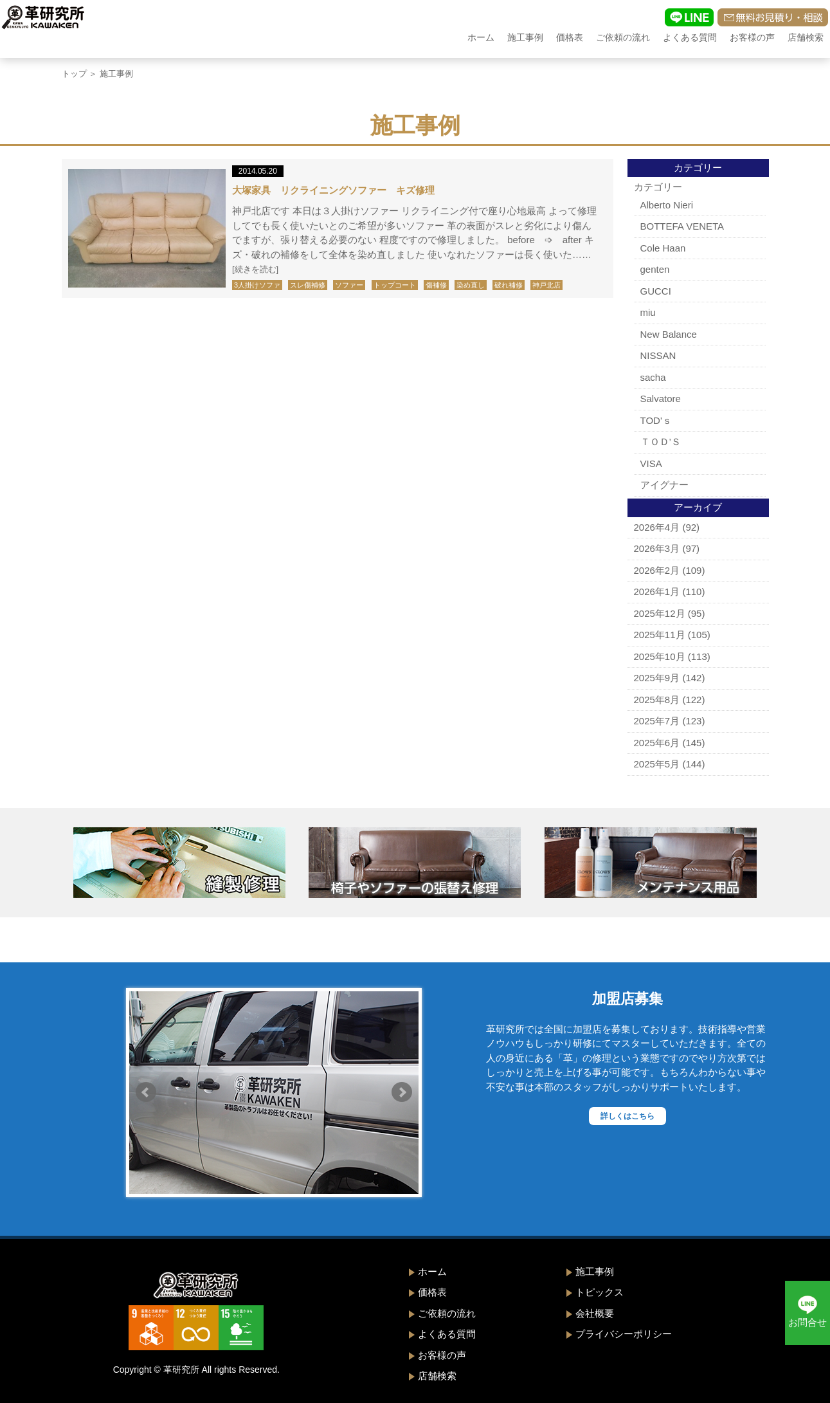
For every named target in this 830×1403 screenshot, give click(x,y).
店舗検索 (806, 37)
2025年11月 (659, 634)
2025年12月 (659, 613)
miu (648, 312)
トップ (74, 73)
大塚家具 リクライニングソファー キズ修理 (333, 190)
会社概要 (594, 1313)
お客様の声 (752, 37)
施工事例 (525, 37)
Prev (146, 1092)
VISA (651, 463)
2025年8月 (657, 699)
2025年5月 (657, 763)
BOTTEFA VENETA (682, 226)
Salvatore (660, 398)
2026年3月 (657, 548)
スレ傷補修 (307, 285)
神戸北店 (546, 285)
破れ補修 (508, 285)
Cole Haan (663, 248)
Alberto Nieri (667, 204)
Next (402, 1092)
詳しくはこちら (627, 1116)
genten (655, 269)
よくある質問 (690, 37)
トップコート (395, 285)
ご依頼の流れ (623, 37)
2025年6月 (657, 742)
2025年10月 (659, 656)
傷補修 (436, 285)
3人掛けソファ (257, 285)
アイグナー (664, 484)
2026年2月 (657, 570)
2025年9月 (657, 677)
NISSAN (658, 355)
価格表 (569, 37)
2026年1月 (657, 591)
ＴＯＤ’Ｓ (660, 441)
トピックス (599, 1292)
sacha (653, 377)
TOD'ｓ (656, 420)
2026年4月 (657, 527)
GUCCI (655, 291)
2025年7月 (657, 720)
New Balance (668, 334)
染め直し (470, 285)
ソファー (349, 285)
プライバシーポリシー (623, 1333)
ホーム (480, 37)
